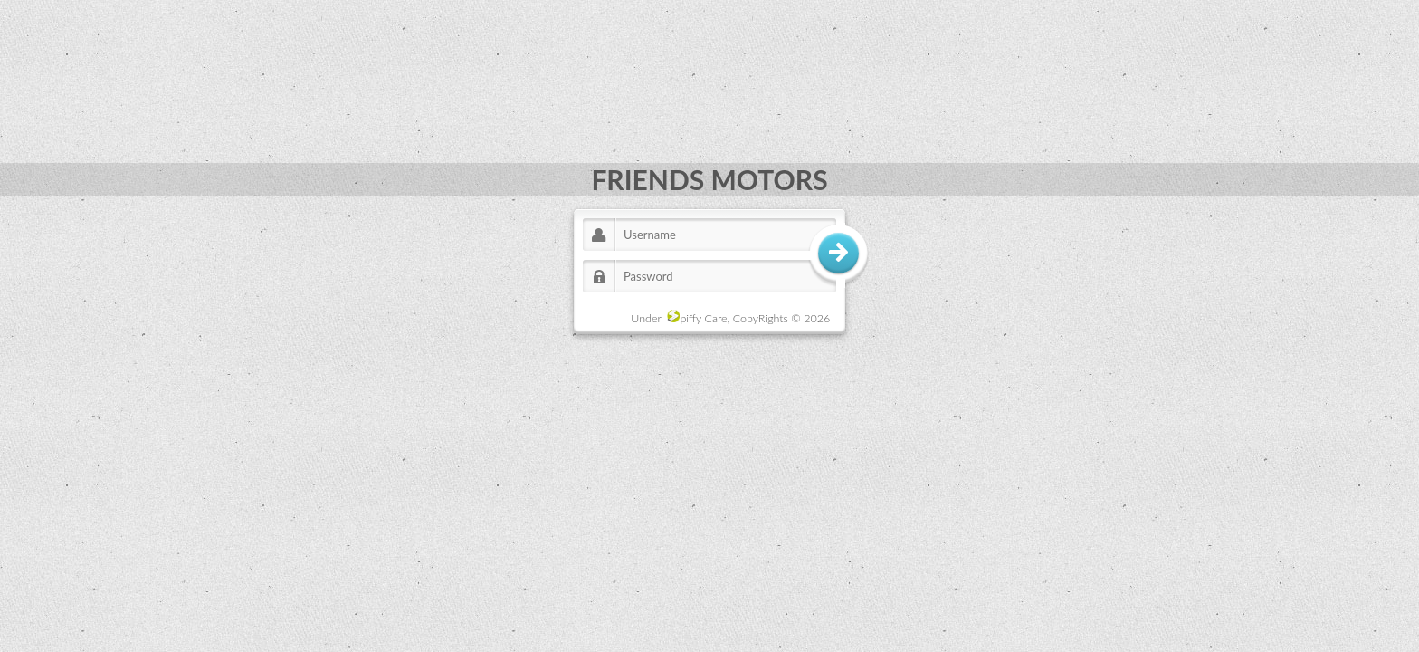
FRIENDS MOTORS (709, 179)
